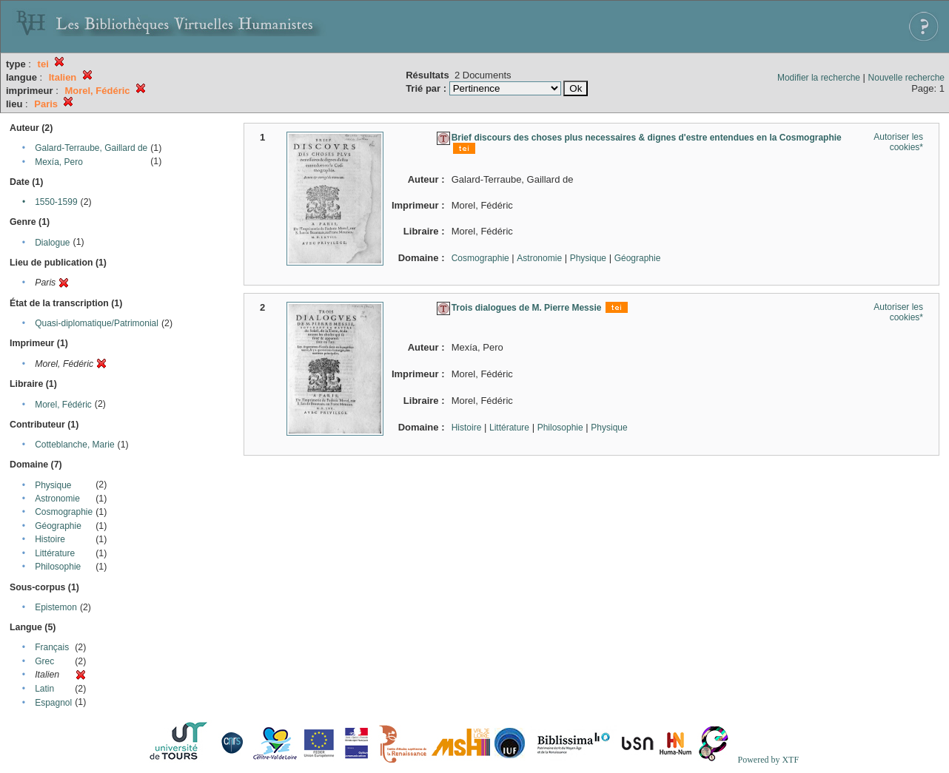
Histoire (50, 539)
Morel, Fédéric (63, 404)
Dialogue (52, 242)
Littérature (55, 553)
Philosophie (58, 566)
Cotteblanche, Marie (74, 444)
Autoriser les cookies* (898, 142)
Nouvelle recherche (906, 77)
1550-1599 (56, 202)
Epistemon (56, 607)
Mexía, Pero (59, 162)
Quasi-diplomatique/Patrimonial (96, 323)
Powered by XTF (768, 760)
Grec (44, 661)
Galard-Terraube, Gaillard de (91, 148)
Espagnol (53, 703)
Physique (53, 485)
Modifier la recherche (818, 77)
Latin (44, 688)
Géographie (58, 526)
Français (52, 647)
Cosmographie (64, 512)
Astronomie (57, 498)
